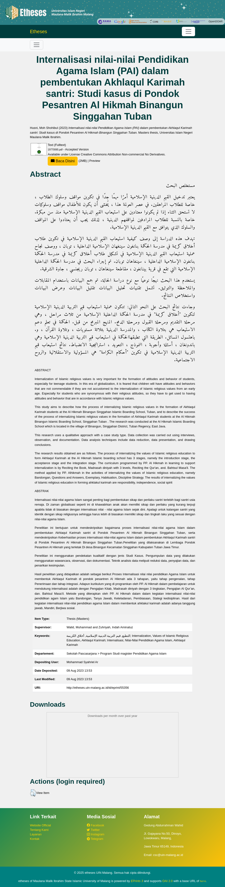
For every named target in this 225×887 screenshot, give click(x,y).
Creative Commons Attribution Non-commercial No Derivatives (122, 154)
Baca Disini (63, 161)
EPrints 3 (137, 881)
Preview (94, 161)
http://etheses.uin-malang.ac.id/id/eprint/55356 (97, 687)
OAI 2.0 (167, 881)
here (203, 881)
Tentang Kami (39, 830)
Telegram (95, 839)
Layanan (36, 834)
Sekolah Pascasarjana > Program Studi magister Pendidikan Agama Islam (116, 653)
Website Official (40, 825)
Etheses (38, 31)
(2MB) (68, 161)
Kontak (34, 839)
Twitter (93, 830)
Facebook (95, 825)
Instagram (95, 834)
